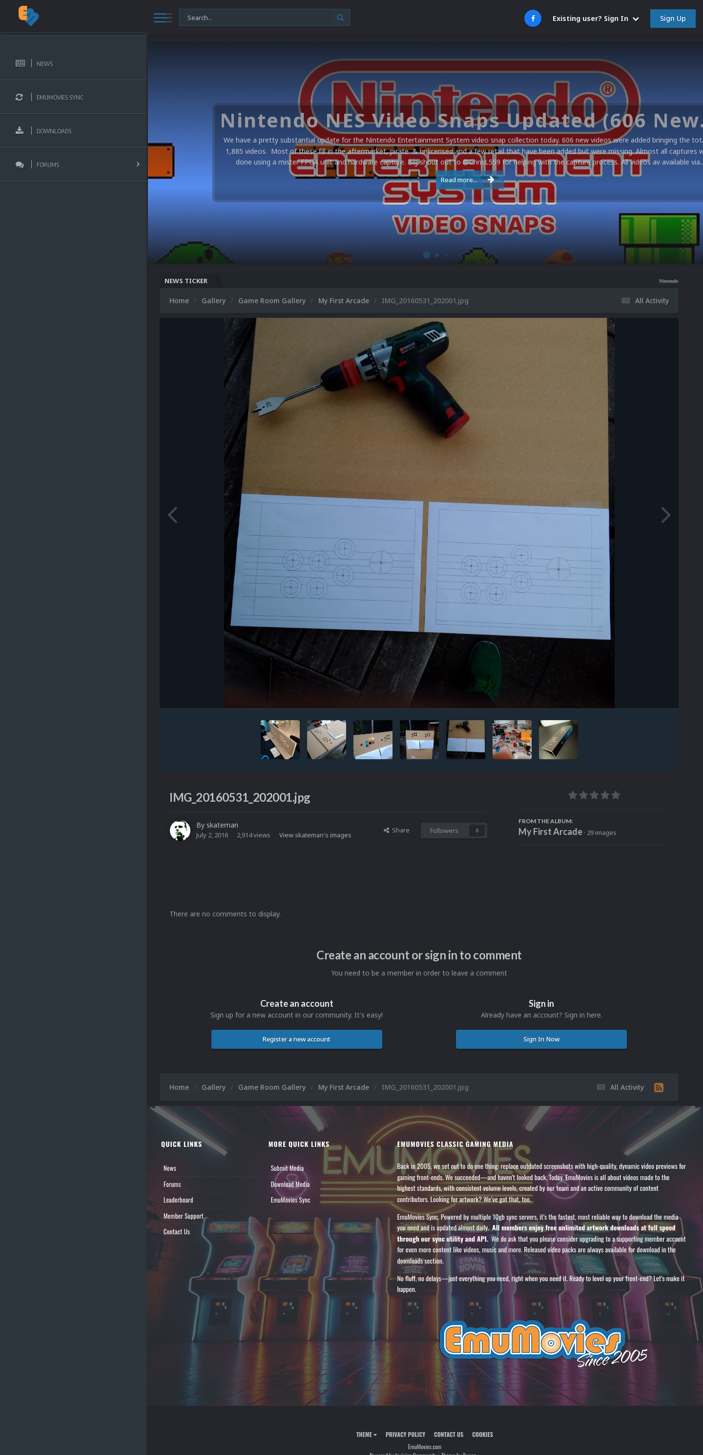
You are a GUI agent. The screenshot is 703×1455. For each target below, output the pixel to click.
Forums (172, 1184)
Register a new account (297, 1039)
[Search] (265, 17)
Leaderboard (178, 1200)
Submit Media (287, 1168)
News (170, 1168)
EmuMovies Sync (290, 1200)
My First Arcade (550, 831)
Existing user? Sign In (596, 18)
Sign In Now (541, 1039)
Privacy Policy (405, 1434)
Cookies (482, 1434)
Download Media (290, 1184)
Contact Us (177, 1231)
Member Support (184, 1216)
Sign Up (673, 18)
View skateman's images (315, 835)
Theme (366, 1434)
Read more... (423, 179)
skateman (222, 825)
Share (397, 830)
